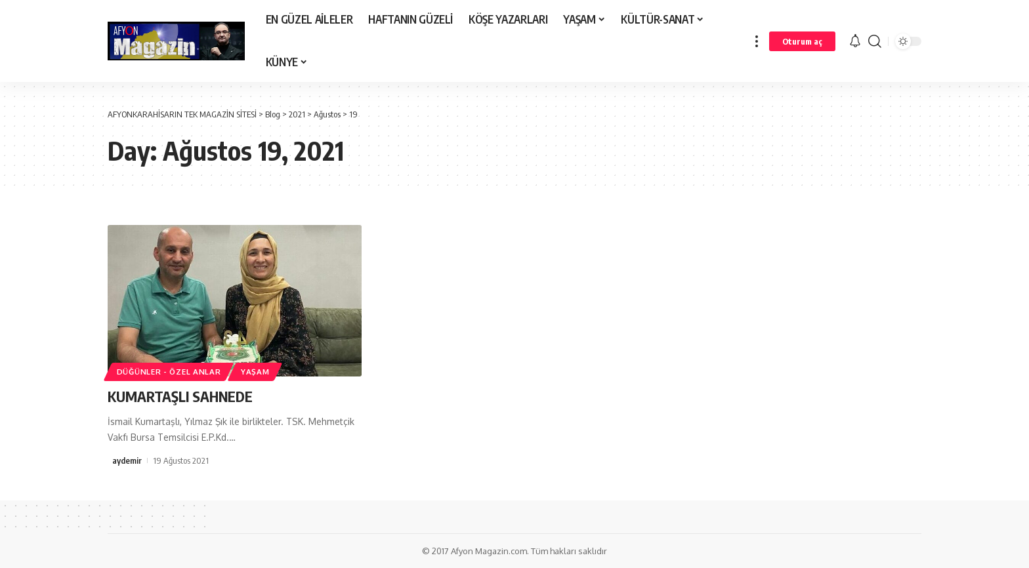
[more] (756, 41)
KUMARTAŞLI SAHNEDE (180, 396)
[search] (874, 41)
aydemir (127, 460)
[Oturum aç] (802, 41)
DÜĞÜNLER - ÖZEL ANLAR (169, 371)
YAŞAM (255, 371)
